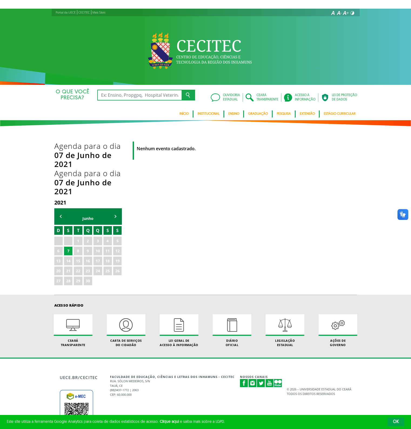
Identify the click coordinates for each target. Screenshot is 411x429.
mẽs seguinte (115, 162)
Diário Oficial (232, 276)
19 (117, 206)
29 (78, 226)
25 (107, 216)
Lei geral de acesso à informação (179, 276)
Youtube (270, 329)
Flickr (278, 329)
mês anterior (60, 162)
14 (68, 206)
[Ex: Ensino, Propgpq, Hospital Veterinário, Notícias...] (139, 95)
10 (98, 196)
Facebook (244, 329)
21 (68, 216)
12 (117, 196)
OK (396, 422)
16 (88, 206)
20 (58, 216)
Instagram (253, 329)
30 (88, 226)
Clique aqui (169, 422)
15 (78, 206)
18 (107, 206)
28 (68, 226)
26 (117, 216)
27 (58, 226)
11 (107, 196)
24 (98, 216)
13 (58, 206)
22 (78, 216)
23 (88, 216)
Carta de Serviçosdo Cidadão (126, 276)
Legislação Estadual (285, 276)
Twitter (261, 329)
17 (98, 206)
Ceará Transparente (73, 276)
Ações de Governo (338, 276)
